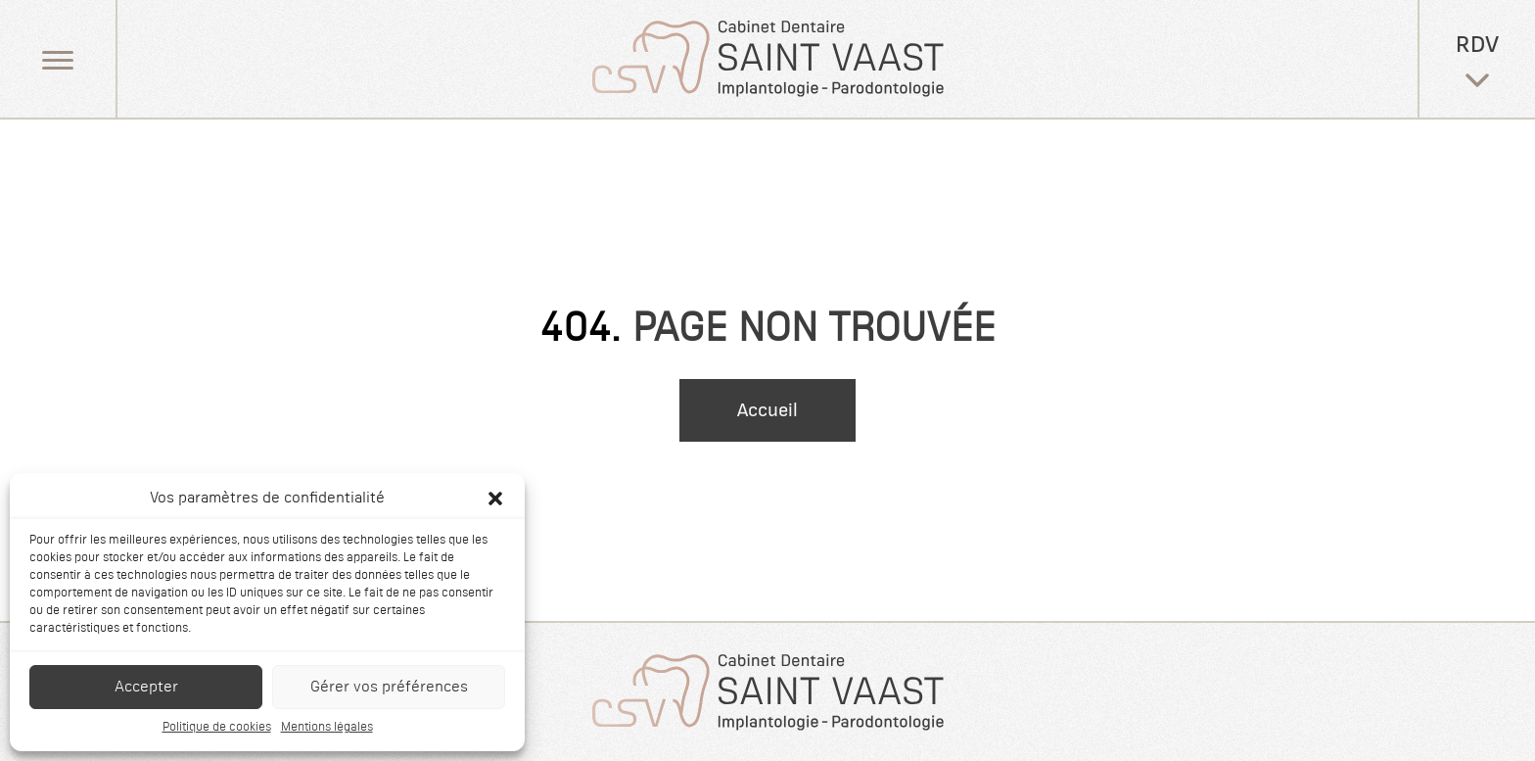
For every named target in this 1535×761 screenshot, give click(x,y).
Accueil (767, 410)
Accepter (146, 687)
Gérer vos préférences (389, 687)
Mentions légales (327, 728)
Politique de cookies (217, 728)
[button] (495, 498)
